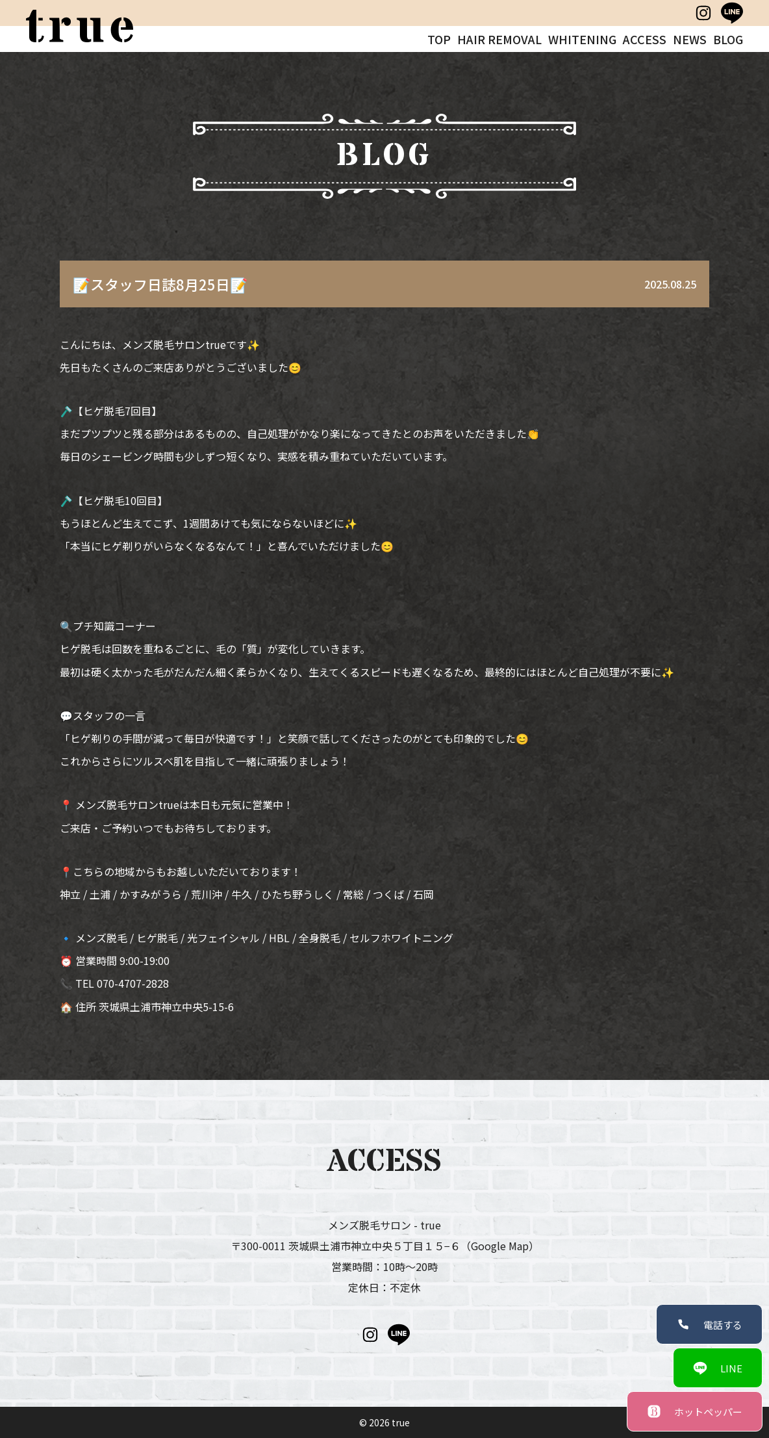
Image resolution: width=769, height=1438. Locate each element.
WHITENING (582, 39)
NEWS (690, 39)
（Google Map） (499, 1245)
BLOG (728, 39)
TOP (439, 39)
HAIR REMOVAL (499, 39)
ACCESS (644, 39)
